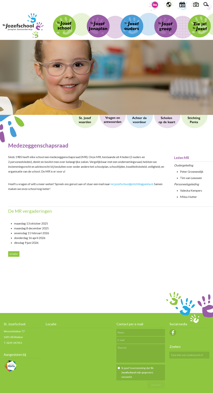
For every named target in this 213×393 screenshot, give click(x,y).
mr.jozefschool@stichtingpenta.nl (132, 184)
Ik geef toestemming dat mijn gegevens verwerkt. (137, 372)
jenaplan (14, 253)
